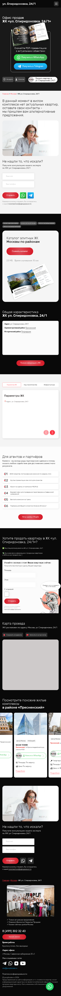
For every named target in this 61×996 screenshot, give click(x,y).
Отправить (10, 195)
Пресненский (30, 328)
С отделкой (8, 589)
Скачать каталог (20, 251)
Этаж (6, 580)
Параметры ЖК (12, 385)
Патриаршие (26, 332)
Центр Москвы (21, 741)
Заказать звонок (14, 937)
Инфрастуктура (49, 385)
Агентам (19, 79)
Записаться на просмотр (36, 635)
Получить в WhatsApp (30, 57)
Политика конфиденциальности (14, 974)
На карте (8, 79)
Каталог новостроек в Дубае (11, 223)
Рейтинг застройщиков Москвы (12, 226)
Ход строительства (30, 385)
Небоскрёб (31, 741)
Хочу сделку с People (30, 517)
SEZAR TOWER (22, 745)
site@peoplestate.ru (9, 968)
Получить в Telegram (30, 66)
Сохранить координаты (12, 635)
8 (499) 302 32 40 (14, 931)
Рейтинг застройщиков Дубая (46, 223)
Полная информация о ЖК (30, 363)
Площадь (7, 570)
